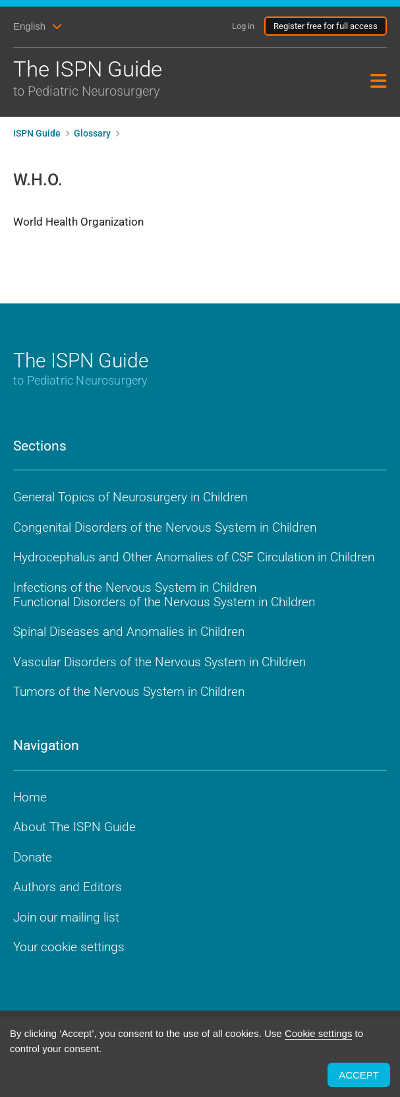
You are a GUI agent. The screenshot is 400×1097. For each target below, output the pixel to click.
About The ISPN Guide (74, 826)
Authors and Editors (67, 886)
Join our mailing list (66, 917)
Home (30, 797)
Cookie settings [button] (319, 1033)
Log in (243, 26)
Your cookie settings (69, 947)
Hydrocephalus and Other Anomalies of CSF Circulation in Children (193, 557)
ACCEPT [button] (359, 1075)
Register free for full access (325, 26)
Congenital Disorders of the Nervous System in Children (164, 527)
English (29, 26)
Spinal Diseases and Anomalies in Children (128, 631)
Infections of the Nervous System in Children (134, 587)
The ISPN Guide (145, 78)
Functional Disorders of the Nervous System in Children (164, 602)
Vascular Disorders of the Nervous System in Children (159, 662)
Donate (32, 857)
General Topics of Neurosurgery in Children (130, 497)
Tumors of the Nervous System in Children (128, 691)
